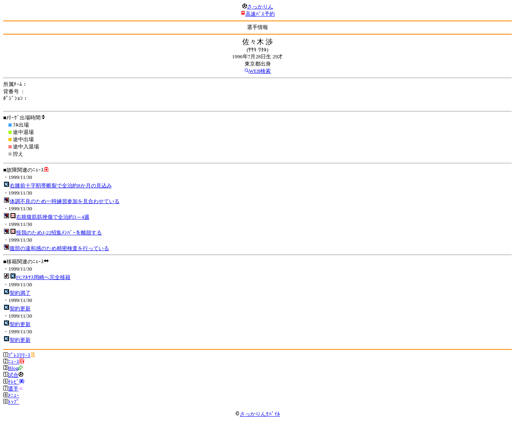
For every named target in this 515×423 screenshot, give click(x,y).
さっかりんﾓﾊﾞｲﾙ (257, 414)
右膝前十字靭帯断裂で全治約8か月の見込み (61, 186)
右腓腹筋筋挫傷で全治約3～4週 (52, 217)
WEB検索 (260, 71)
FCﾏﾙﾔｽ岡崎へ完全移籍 (43, 277)
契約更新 (20, 309)
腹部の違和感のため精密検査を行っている (59, 248)
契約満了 (20, 293)
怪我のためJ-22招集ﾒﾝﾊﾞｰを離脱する (59, 233)
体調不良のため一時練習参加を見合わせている (64, 201)
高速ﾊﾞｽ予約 (260, 14)
